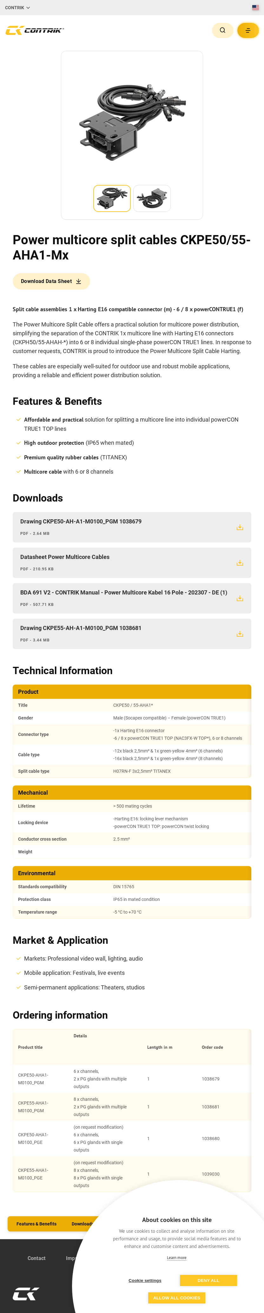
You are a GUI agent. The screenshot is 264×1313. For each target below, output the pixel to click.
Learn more (177, 1257)
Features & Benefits (36, 1223)
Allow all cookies (176, 1298)
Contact (37, 1258)
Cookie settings (145, 1280)
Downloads (83, 1223)
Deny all (208, 1280)
